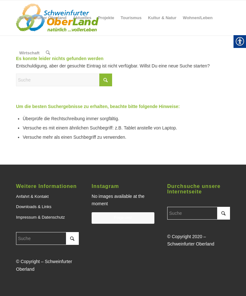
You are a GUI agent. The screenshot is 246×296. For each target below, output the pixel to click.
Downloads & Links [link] (34, 206)
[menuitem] (43, 17)
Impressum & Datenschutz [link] (40, 217)
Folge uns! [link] (123, 217)
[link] (43, 17)
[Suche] (64, 80)
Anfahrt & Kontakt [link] (32, 196)
